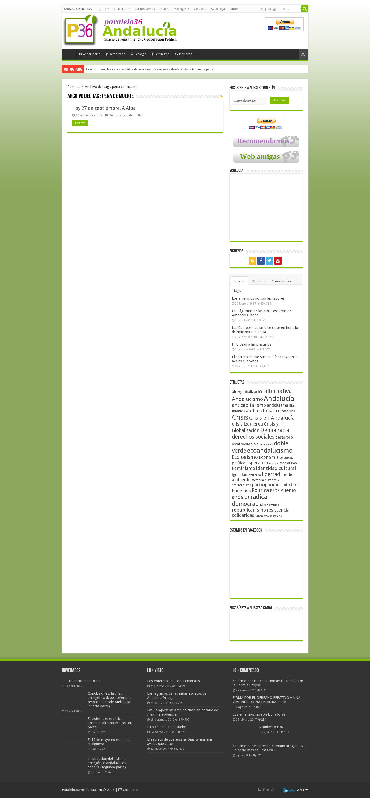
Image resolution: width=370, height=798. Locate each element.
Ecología (138, 54)
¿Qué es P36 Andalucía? (114, 9)
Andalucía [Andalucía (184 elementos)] (279, 399)
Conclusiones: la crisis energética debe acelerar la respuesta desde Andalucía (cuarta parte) (150, 69)
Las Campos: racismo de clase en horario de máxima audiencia (265, 330)
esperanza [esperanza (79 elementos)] (257, 462)
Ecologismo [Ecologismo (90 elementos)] (245, 457)
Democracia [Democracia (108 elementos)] (275, 430)
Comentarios (282, 281)
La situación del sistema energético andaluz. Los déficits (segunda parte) (107, 763)
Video (131, 115)
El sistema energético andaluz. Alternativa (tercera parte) (110, 723)
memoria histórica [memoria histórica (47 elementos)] (264, 480)
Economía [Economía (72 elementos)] (269, 457)
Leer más (80, 123)
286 (261, 707)
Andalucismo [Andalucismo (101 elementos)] (247, 399)
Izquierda (183, 54)
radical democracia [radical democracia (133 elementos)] (250, 500)
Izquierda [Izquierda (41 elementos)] (254, 475)
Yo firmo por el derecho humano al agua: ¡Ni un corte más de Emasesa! (268, 748)
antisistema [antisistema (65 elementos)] (277, 405)
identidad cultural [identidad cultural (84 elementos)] (276, 468)
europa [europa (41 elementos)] (274, 463)
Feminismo (160, 54)
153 (286, 732)
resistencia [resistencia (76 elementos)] (278, 510)
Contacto (200, 9)
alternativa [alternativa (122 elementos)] (278, 391)
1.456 (264, 690)
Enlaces (164, 9)
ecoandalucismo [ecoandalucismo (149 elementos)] (270, 450)
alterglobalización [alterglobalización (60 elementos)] (247, 391)
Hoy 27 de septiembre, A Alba (104, 108)
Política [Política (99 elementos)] (260, 490)
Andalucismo (90, 54)
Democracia (115, 54)
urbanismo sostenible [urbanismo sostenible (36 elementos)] (269, 515)
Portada (70, 53)
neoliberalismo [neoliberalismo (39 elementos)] (241, 485)
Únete (234, 9)
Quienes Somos (144, 9)
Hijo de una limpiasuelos (251, 344)
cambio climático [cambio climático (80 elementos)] (262, 410)
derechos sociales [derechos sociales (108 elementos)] (253, 436)
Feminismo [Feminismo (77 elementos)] (243, 468)
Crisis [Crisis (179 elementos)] (240, 417)
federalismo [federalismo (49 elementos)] (288, 463)
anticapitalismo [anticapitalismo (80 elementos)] (249, 405)
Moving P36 (181, 9)
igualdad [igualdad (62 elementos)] (239, 474)
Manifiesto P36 (271, 727)
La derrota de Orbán (85, 681)
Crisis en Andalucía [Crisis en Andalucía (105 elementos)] (272, 418)
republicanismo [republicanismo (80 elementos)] (249, 510)
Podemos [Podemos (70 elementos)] (241, 490)
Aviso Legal (218, 9)
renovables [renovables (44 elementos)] (271, 505)
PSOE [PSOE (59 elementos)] (274, 491)
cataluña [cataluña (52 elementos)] (288, 411)
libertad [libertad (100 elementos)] (271, 474)
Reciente (259, 281)
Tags (237, 291)
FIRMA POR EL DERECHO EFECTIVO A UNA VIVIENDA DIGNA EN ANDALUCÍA (266, 700)
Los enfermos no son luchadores (258, 298)
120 (258, 755)
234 (263, 719)
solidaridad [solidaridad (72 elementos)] (243, 515)
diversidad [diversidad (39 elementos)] (266, 444)
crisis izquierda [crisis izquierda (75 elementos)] (247, 424)
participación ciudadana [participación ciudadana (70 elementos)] (276, 484)
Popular (239, 281)
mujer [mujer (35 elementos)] (281, 480)
